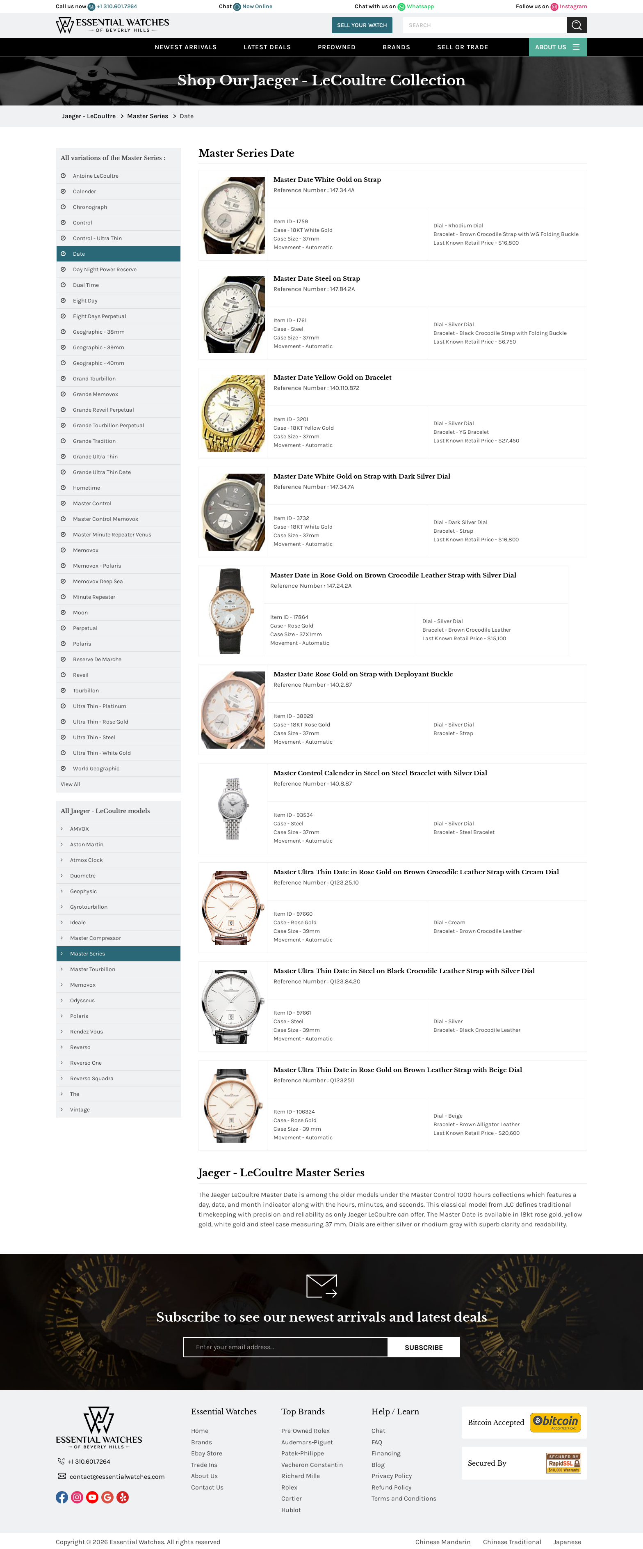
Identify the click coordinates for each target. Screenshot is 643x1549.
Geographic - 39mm (92, 347)
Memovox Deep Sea (92, 581)
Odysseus (78, 1000)
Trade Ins (204, 1464)
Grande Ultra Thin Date (96, 472)
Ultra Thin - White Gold (96, 753)
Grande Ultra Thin (89, 456)
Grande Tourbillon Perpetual (102, 425)
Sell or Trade (462, 47)
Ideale (73, 922)
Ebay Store (207, 1453)
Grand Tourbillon (88, 378)
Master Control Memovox (99, 519)
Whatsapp (415, 6)
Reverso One (81, 1062)
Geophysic (79, 891)
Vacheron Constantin (313, 1464)
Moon (74, 612)
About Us (558, 46)
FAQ (377, 1442)
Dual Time (80, 285)
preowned (337, 47)
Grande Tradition (88, 441)
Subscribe (424, 1347)
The (70, 1094)
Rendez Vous (82, 1031)
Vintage (75, 1109)
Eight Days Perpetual (93, 316)
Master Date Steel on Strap (317, 278)
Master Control (86, 503)
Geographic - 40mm (92, 363)
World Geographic (90, 768)
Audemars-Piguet (307, 1442)
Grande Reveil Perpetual (97, 410)
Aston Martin (82, 844)
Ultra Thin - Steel (88, 737)
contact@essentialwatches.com (111, 1476)
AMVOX (75, 828)
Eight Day (79, 300)
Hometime (80, 487)
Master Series (83, 953)
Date (73, 254)
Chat (379, 1430)
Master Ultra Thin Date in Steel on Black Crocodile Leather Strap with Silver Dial (404, 971)
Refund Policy (392, 1486)
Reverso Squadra (87, 1078)
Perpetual (79, 628)
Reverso (76, 1047)
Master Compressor (91, 938)
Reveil (75, 675)
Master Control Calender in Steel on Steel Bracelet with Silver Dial (380, 773)
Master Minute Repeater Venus (106, 534)
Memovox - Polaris (91, 565)
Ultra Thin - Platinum (93, 706)
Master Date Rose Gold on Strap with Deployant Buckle (363, 674)
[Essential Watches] (112, 24)
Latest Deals (267, 47)
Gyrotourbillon (84, 906)
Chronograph (84, 207)
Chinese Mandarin (443, 1540)
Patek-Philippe (303, 1453)
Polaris (76, 643)
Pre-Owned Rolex (306, 1430)
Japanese (567, 1540)
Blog (378, 1464)
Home (200, 1430)
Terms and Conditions (405, 1497)
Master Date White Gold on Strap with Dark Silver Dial (362, 476)
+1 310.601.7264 (112, 6)
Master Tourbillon (88, 969)
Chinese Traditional (512, 1540)
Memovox (79, 550)
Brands (396, 47)
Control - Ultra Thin (91, 238)
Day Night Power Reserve (99, 269)
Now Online (252, 6)
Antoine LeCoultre (90, 176)
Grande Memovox (89, 394)
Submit (577, 25)
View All (70, 784)
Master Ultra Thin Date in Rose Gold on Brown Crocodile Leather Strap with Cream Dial (416, 872)
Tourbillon (80, 690)
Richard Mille (301, 1475)
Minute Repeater (88, 597)
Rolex (289, 1486)
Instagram (568, 6)
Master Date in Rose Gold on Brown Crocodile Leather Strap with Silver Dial (393, 575)
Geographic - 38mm (93, 332)
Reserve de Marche (91, 659)
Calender (78, 191)
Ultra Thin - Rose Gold (94, 721)
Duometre (78, 875)
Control (76, 222)
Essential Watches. (137, 1540)
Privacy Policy (392, 1475)
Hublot (291, 1508)
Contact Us (207, 1486)
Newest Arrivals (186, 47)
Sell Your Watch (362, 25)
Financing (387, 1453)
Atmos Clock (82, 860)
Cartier (291, 1497)
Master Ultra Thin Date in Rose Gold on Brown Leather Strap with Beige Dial (398, 1070)
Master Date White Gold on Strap (327, 179)
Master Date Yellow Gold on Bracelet (333, 377)
